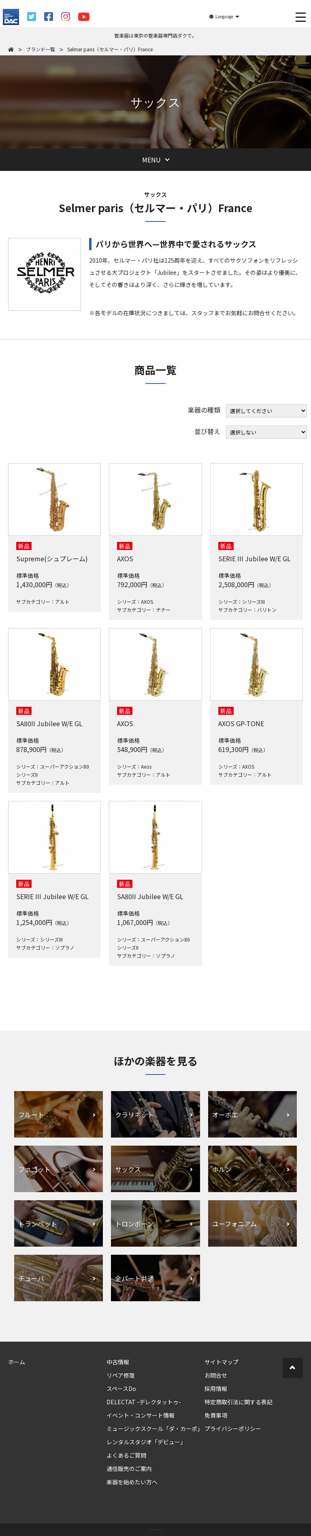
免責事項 (215, 1415)
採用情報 (215, 1388)
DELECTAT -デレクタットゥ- (144, 1402)
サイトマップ (221, 1362)
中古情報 (118, 1362)
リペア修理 (121, 1375)
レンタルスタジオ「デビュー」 (146, 1442)
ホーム (16, 1362)
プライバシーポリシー (232, 1428)
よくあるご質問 (126, 1455)
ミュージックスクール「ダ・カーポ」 (155, 1428)
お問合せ (215, 1375)
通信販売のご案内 (129, 1468)
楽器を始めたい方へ (132, 1482)
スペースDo (121, 1388)
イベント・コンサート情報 (141, 1415)
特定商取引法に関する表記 (238, 1402)
